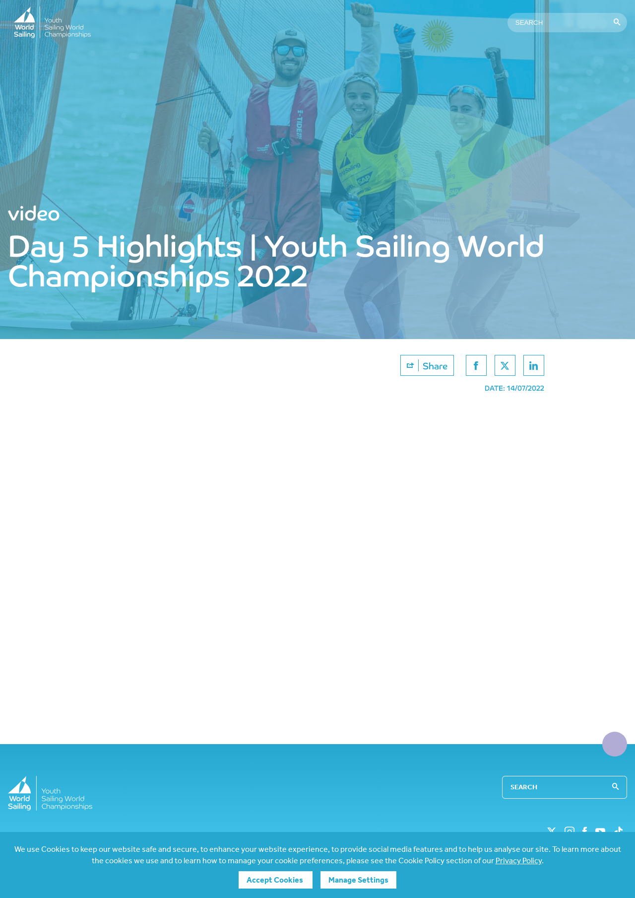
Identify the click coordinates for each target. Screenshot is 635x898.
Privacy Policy (519, 860)
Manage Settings (358, 880)
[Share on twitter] (505, 365)
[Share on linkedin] (533, 365)
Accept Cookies (276, 880)
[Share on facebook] (476, 365)
